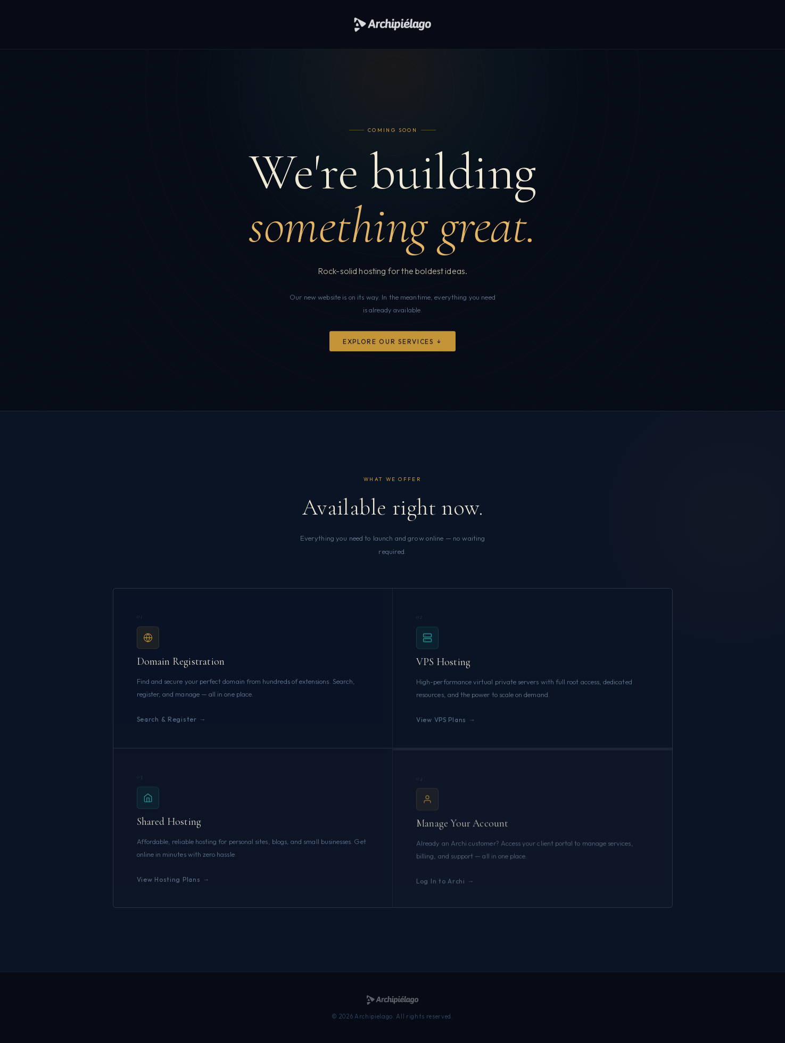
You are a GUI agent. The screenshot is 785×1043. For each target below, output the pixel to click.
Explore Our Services (388, 342)
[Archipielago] (392, 24)
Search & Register (167, 722)
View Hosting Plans (169, 884)
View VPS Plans (441, 722)
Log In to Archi (440, 888)
